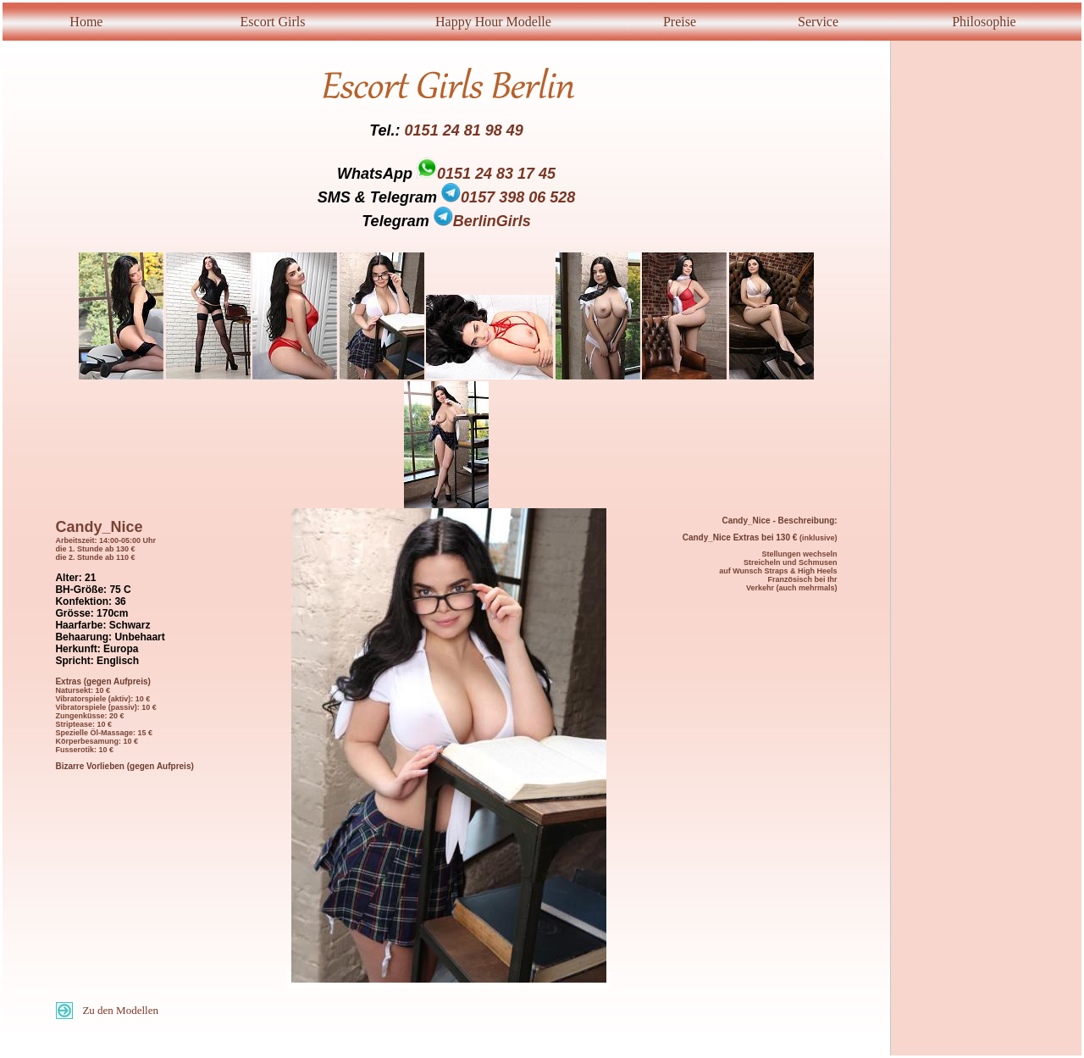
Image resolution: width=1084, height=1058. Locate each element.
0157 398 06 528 (508, 197)
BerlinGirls (482, 221)
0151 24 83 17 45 (496, 173)
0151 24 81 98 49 (464, 130)
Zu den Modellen (120, 1010)
